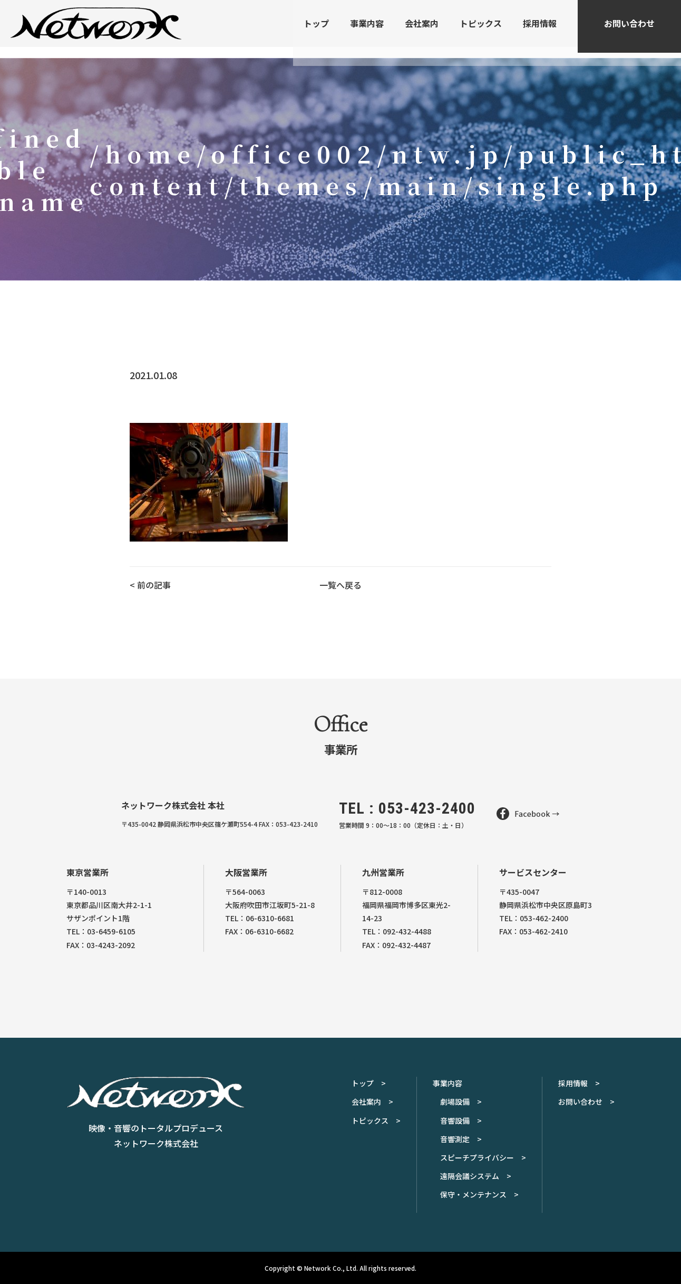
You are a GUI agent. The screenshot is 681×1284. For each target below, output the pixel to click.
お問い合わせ (629, 29)
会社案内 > (372, 1101)
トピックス (481, 29)
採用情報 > (579, 1083)
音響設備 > (461, 1120)
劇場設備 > (461, 1101)
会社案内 (422, 29)
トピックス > (376, 1120)
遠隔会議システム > (475, 1176)
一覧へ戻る (340, 584)
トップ (316, 29)
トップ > (369, 1083)
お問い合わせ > (586, 1101)
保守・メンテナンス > (479, 1194)
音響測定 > (461, 1139)
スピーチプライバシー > (483, 1157)
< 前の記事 (150, 584)
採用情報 (540, 29)
